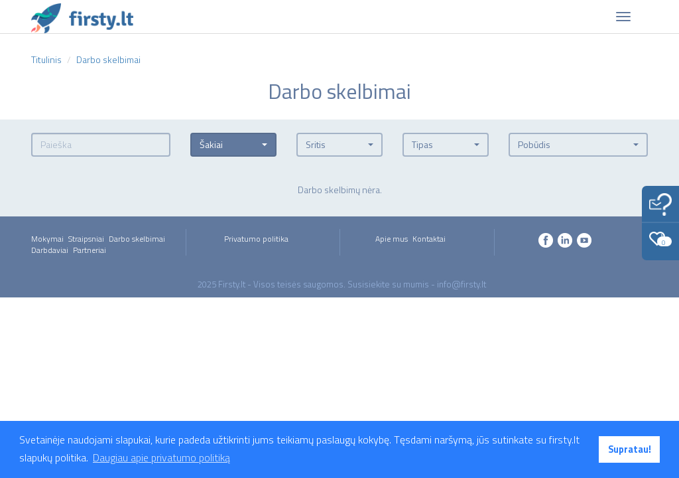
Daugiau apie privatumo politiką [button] (161, 457)
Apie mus (391, 238)
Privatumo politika (256, 238)
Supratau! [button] (629, 449)
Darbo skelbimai (137, 238)
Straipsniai (86, 238)
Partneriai (89, 250)
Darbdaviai (49, 250)
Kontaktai (429, 238)
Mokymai (47, 238)
